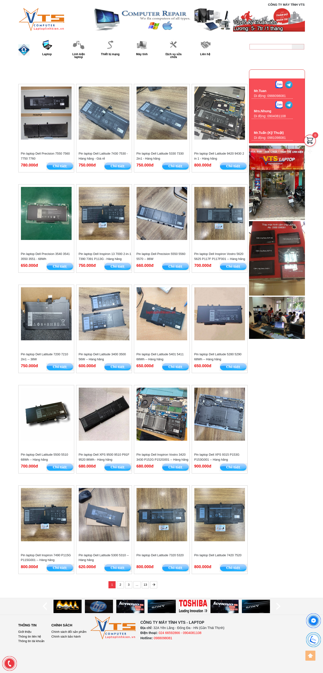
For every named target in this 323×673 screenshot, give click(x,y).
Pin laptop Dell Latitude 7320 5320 (160, 555)
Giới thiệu (24, 632)
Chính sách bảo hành (66, 636)
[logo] (113, 628)
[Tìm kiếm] (298, 46)
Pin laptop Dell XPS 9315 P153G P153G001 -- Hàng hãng (217, 457)
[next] (278, 606)
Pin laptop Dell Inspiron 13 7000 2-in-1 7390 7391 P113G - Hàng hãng (105, 256)
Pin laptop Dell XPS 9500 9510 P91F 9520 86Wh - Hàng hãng (104, 457)
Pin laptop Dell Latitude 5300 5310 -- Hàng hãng (104, 557)
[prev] (45, 606)
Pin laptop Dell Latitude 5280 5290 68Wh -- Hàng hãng (218, 356)
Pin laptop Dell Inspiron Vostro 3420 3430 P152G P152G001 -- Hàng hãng (162, 457)
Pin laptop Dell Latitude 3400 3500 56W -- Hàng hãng (102, 356)
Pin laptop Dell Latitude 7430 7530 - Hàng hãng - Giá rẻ (103, 156)
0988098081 (288, 56)
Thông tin (27, 625)
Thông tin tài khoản (31, 641)
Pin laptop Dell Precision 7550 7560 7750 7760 (45, 156)
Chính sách (61, 625)
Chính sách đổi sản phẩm (69, 632)
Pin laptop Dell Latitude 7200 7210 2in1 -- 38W (44, 356)
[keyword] (271, 46)
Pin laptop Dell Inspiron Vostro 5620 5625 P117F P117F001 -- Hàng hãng (219, 256)
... (137, 584)
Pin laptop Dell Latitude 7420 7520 (218, 555)
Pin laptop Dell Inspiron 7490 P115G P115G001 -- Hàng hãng (46, 557)
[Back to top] (310, 655)
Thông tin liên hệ (29, 636)
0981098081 (276, 138)
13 (145, 584)
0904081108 (276, 116)
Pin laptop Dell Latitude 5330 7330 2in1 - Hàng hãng (160, 156)
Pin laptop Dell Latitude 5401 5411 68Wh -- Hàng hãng (160, 356)
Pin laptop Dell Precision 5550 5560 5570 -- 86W (161, 256)
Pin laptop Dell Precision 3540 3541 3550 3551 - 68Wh (45, 256)
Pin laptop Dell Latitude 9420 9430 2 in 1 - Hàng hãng (219, 156)
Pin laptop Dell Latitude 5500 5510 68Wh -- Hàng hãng (44, 457)
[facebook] (313, 620)
